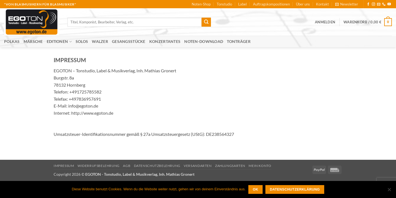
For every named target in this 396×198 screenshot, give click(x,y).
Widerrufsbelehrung (99, 166)
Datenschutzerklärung (295, 189)
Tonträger (239, 41)
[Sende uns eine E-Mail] (378, 4)
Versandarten (197, 166)
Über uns (303, 4)
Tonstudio (224, 4)
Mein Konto (260, 166)
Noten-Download (203, 41)
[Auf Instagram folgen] (373, 4)
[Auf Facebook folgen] (368, 4)
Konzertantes (164, 41)
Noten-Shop (201, 4)
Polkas (12, 41)
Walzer (100, 41)
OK (255, 189)
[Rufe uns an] (384, 4)
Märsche (33, 41)
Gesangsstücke (128, 41)
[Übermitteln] (206, 22)
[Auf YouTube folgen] (389, 4)
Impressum (64, 166)
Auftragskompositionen (271, 4)
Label (242, 4)
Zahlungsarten (230, 166)
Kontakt (322, 4)
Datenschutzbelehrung (157, 166)
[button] (346, 4)
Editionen (59, 41)
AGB (126, 166)
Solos (82, 41)
